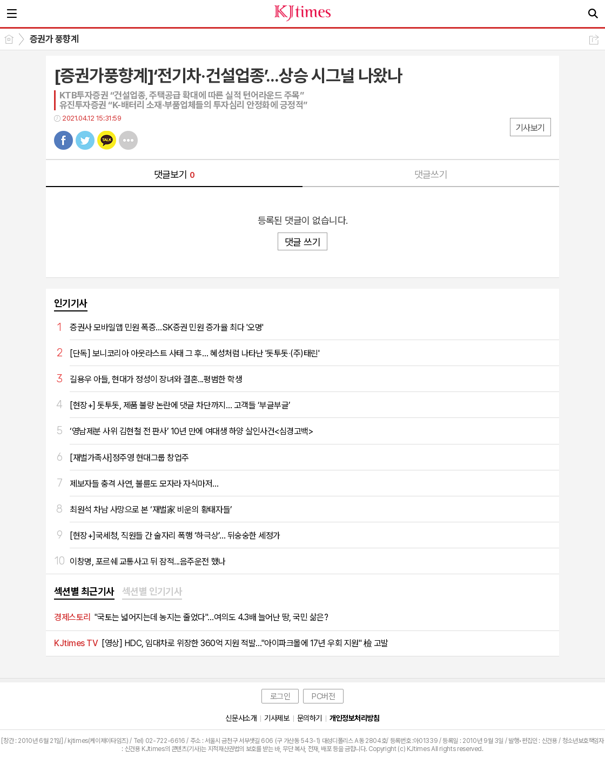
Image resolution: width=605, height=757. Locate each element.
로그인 (280, 696)
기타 (128, 140)
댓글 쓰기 (302, 242)
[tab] (84, 592)
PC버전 (323, 696)
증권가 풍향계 (54, 39)
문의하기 (309, 718)
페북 (63, 140)
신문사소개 (241, 718)
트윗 (85, 140)
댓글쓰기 (431, 174)
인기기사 (71, 303)
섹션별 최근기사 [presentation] (84, 591)
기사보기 (530, 128)
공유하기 (594, 40)
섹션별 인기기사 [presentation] (152, 591)
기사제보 (276, 718)
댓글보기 (174, 174)
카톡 (106, 140)
